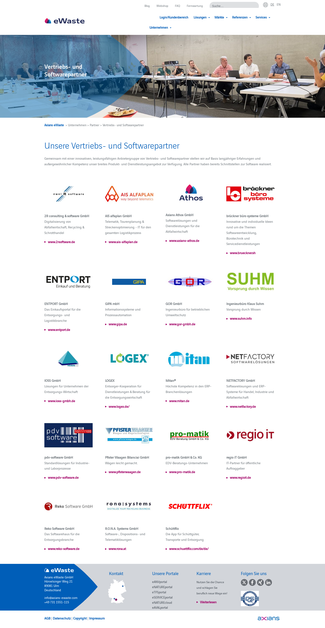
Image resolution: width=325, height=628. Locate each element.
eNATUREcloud (162, 602)
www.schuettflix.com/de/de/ (189, 548)
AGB (47, 618)
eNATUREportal (162, 587)
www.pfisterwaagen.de (125, 471)
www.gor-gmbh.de (182, 324)
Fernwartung (194, 6)
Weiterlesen (208, 602)
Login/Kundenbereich (153, 17)
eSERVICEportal (162, 597)
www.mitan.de (179, 400)
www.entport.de (59, 329)
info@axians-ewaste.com (61, 597)
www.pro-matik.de (182, 471)
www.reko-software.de (63, 548)
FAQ (176, 6)
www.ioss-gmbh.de (61, 400)
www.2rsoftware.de (61, 241)
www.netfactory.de (243, 406)
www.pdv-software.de (63, 477)
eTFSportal (159, 592)
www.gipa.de (118, 324)
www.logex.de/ (119, 406)
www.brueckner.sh (243, 252)
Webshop (161, 6)
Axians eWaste (54, 125)
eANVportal (159, 581)
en (278, 4)
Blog (145, 6)
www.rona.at (117, 548)
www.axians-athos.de (184, 240)
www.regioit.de (240, 477)
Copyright (80, 618)
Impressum (97, 618)
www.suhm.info (241, 318)
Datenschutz (62, 618)
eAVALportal (160, 607)
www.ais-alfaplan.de (123, 241)
